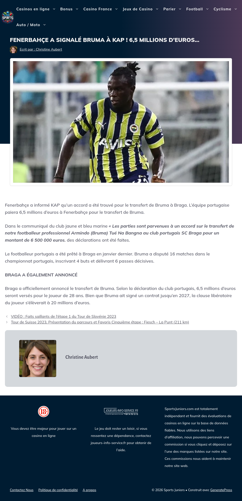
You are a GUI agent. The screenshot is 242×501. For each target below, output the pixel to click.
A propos (89, 490)
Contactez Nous (22, 490)
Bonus (70, 9)
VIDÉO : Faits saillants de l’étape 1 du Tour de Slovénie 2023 (63, 316)
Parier (173, 9)
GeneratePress (221, 490)
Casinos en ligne (37, 9)
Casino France (102, 9)
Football (198, 9)
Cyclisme (227, 9)
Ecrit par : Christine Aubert (41, 49)
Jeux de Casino (142, 9)
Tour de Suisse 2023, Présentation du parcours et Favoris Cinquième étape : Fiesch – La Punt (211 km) (100, 322)
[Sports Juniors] (7, 16)
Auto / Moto (32, 25)
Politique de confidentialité (58, 490)
